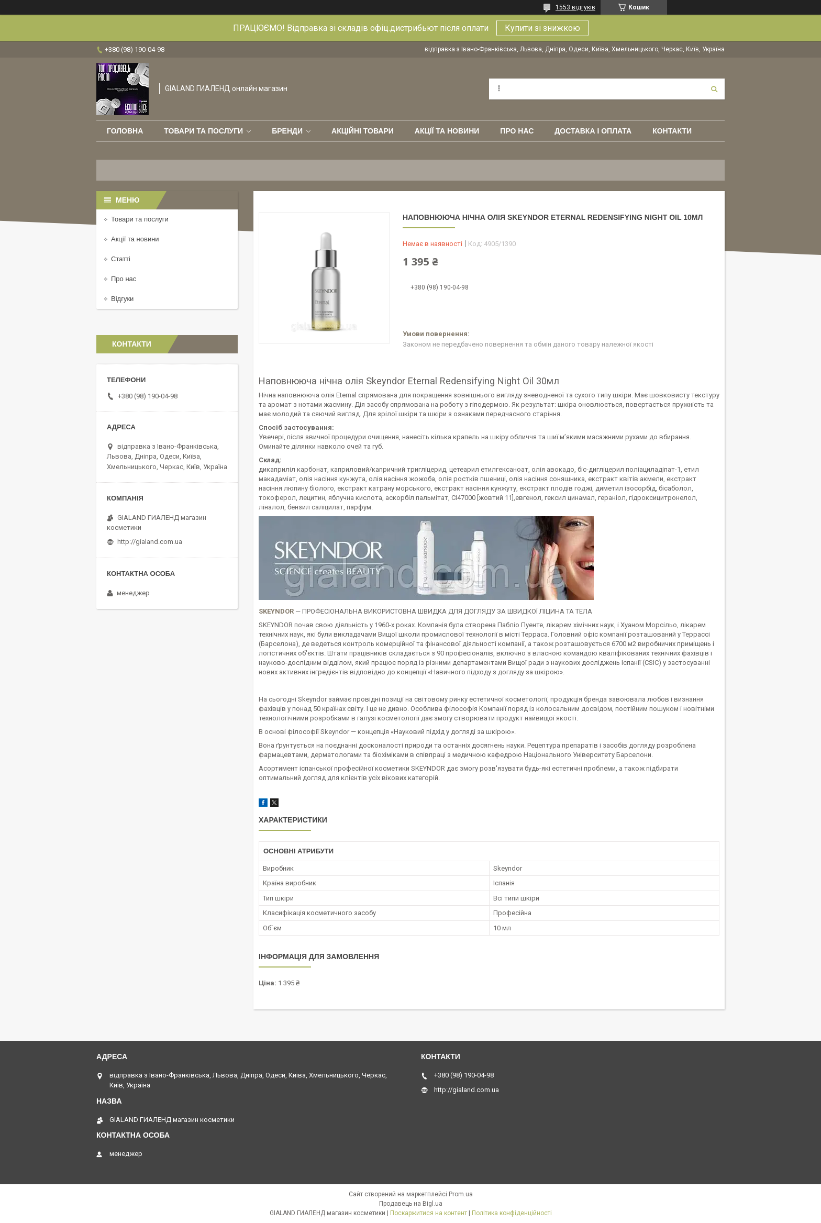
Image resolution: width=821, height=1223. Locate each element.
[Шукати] (714, 89)
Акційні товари (362, 131)
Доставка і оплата (592, 131)
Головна (125, 131)
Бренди (287, 131)
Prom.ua (461, 1194)
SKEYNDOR (276, 611)
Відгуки (122, 299)
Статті (120, 259)
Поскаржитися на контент (428, 1213)
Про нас (517, 131)
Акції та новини (447, 131)
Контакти (672, 131)
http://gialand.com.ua (149, 542)
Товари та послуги (203, 131)
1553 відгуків (575, 7)
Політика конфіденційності (512, 1213)
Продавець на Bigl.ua (410, 1203)
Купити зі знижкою (542, 28)
